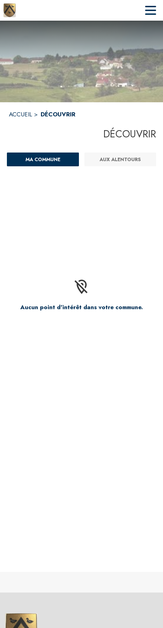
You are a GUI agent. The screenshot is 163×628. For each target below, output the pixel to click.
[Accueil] (9, 10)
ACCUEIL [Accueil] (20, 114)
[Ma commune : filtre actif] (43, 159)
